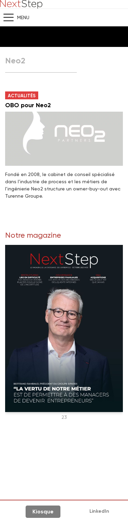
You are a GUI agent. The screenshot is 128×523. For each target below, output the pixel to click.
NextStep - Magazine (21, 4)
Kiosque (43, 511)
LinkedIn (99, 511)
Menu (23, 17)
